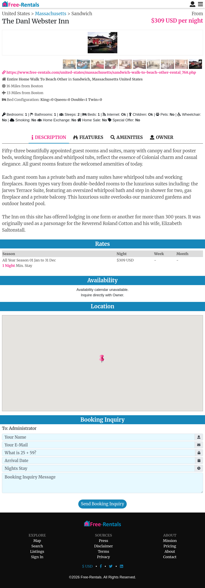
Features (88, 137)
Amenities (127, 137)
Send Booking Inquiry (102, 504)
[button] (112, 359)
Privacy (103, 557)
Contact (170, 557)
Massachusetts (50, 13)
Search (37, 546)
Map (37, 540)
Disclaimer (103, 546)
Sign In (37, 557)
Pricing (170, 546)
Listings (37, 551)
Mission (170, 540)
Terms (103, 551)
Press (103, 540)
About (170, 551)
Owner (161, 137)
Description (49, 137)
